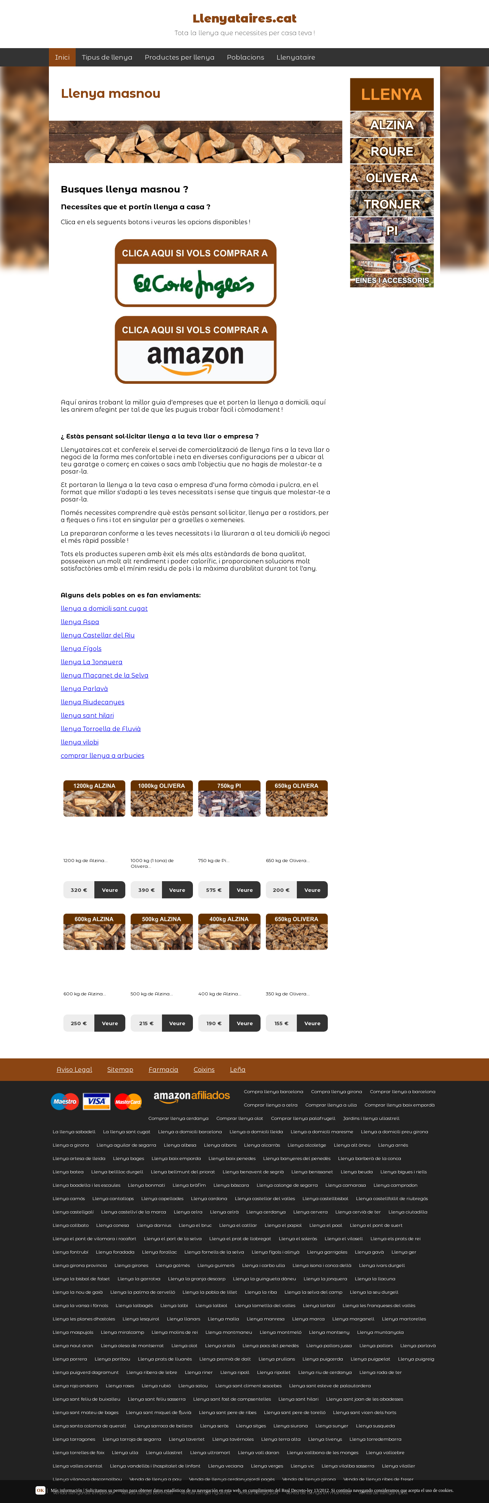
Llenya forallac (159, 1252)
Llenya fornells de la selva (214, 1252)
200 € (281, 890)
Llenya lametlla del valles (265, 1305)
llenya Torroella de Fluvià (101, 729)
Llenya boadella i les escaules (86, 1185)
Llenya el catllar (238, 1225)
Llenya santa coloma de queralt (89, 1426)
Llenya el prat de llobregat (240, 1238)
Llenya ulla (125, 1452)
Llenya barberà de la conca (369, 1158)
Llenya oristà (220, 1345)
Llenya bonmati (146, 1185)
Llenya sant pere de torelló (294, 1412)
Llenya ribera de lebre (151, 1372)
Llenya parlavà (418, 1345)
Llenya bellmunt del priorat (183, 1172)
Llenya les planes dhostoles (84, 1319)
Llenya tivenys (325, 1439)
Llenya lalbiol (211, 1305)
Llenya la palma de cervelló (142, 1292)
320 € (79, 890)
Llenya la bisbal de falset (81, 1278)
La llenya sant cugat (127, 1131)
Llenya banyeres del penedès (296, 1158)
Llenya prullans (277, 1359)
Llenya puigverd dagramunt (86, 1372)
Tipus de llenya (107, 57)
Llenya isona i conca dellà (322, 1265)
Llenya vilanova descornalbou (87, 1479)
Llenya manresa (266, 1319)
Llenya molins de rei (175, 1332)
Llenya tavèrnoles (233, 1439)
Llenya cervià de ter (358, 1212)
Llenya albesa (180, 1145)
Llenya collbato (71, 1225)
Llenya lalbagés (134, 1305)
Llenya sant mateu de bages (85, 1412)
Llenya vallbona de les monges (322, 1452)
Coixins (204, 1069)
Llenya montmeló (280, 1332)
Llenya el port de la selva (173, 1238)
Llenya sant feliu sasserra (157, 1399)
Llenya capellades (162, 1198)
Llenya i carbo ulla (263, 1265)
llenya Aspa (80, 622)
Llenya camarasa (345, 1185)
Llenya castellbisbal (325, 1198)
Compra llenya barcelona (273, 1091)
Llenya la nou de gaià (78, 1292)
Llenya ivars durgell (382, 1265)
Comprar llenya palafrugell (303, 1118)
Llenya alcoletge (307, 1145)
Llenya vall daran (258, 1452)
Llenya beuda (357, 1172)
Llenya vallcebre (385, 1452)
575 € (214, 890)
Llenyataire (296, 57)
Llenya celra (188, 1212)
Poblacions (245, 57)
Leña (238, 1069)
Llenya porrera (70, 1359)
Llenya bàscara (231, 1185)
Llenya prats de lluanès (165, 1359)
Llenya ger (404, 1252)
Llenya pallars (376, 1345)
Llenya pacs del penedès (271, 1345)
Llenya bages (128, 1158)
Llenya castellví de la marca (133, 1212)
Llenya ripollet (274, 1372)
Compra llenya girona (336, 1091)
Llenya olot (185, 1345)
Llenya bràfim (189, 1185)
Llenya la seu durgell (374, 1292)
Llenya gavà (369, 1252)
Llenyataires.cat (244, 18)
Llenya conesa (112, 1225)
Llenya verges (267, 1466)
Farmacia (163, 1069)
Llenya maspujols (73, 1332)
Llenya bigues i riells (404, 1172)
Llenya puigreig (416, 1359)
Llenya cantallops (113, 1198)
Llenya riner (199, 1372)
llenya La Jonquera (92, 662)
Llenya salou (193, 1385)
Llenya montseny (329, 1332)
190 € (214, 1023)
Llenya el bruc (195, 1225)
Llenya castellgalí (73, 1212)
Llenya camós (69, 1198)
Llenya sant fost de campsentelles (232, 1399)
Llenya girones (131, 1265)
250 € (79, 1023)
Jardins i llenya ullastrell (371, 1118)
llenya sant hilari (87, 715)
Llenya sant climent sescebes (248, 1385)
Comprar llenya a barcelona (403, 1091)
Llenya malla (223, 1319)
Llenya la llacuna (375, 1278)
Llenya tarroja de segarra (132, 1439)
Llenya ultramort (210, 1452)
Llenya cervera (310, 1212)
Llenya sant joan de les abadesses (364, 1399)
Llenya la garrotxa (139, 1278)
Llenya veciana (225, 1466)
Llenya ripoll (234, 1372)
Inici (62, 57)
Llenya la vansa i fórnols (80, 1305)
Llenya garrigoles (327, 1252)
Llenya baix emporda (176, 1158)
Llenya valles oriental (77, 1466)
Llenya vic (302, 1466)
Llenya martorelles (404, 1319)
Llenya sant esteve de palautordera (330, 1385)
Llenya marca (308, 1319)
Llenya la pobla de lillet (210, 1292)
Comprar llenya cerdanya (178, 1118)
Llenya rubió (156, 1385)
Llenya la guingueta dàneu (264, 1278)
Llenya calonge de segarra (287, 1185)
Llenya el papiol (283, 1225)
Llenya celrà (224, 1212)
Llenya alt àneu (352, 1145)
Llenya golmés (173, 1265)
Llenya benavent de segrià (253, 1172)
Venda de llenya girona (309, 1479)
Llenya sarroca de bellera (163, 1426)
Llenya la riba (261, 1292)
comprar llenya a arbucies (102, 755)
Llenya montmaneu (229, 1332)
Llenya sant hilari (299, 1399)
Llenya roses (120, 1385)
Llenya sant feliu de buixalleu (86, 1399)
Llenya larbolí (319, 1305)
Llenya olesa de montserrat (132, 1345)
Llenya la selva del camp (313, 1292)
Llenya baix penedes (232, 1158)
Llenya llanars (183, 1319)
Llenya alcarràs (262, 1145)
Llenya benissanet (312, 1172)
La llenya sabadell (74, 1131)
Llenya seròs (214, 1426)
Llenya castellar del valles (265, 1198)
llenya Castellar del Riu (98, 635)
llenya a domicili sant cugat (104, 608)
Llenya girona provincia (80, 1265)
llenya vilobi (80, 742)
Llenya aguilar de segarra (126, 1145)
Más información (66, 1490)
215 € (146, 1023)
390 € (146, 890)
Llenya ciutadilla (408, 1212)
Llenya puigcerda (323, 1359)
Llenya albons (220, 1145)
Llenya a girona (71, 1145)
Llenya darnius (154, 1225)
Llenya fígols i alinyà (276, 1252)
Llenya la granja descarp (196, 1278)
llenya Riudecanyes (93, 702)
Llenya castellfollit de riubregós (392, 1198)
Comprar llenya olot (239, 1118)
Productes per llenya (180, 57)
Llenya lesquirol (141, 1319)
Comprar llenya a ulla (331, 1105)
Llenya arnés (393, 1145)
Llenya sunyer (332, 1426)
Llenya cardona (209, 1198)
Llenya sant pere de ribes (227, 1412)
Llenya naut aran (73, 1345)
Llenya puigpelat (370, 1359)
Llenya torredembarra (376, 1439)
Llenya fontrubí (70, 1252)
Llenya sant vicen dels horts (364, 1412)
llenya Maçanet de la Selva (105, 675)
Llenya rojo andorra (75, 1385)
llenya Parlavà (84, 688)
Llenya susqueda (375, 1426)
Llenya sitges (251, 1426)
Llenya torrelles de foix (78, 1452)
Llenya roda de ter (380, 1372)
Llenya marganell (353, 1319)
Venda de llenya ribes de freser (378, 1479)
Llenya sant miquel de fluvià (158, 1412)
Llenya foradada (115, 1252)
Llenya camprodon (396, 1185)
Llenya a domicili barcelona (190, 1131)
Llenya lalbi (174, 1305)
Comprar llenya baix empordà (399, 1105)
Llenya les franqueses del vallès (379, 1305)
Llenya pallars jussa (329, 1345)
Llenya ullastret (164, 1452)
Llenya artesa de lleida (79, 1158)
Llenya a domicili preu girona (394, 1131)
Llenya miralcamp (122, 1332)
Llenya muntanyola (380, 1332)
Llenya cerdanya (266, 1212)
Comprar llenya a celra (271, 1105)
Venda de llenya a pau (155, 1479)
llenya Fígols (81, 648)
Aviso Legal (74, 1069)
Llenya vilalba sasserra (348, 1466)
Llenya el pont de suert (376, 1225)
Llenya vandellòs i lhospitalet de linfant (155, 1466)
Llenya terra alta (281, 1439)
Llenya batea (68, 1172)
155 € (281, 1023)
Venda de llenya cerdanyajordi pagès (232, 1479)
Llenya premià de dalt (225, 1359)
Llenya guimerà (216, 1265)
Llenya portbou (112, 1359)
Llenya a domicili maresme (322, 1131)
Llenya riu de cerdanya (325, 1372)
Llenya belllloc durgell (117, 1172)
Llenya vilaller (398, 1466)
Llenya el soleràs (298, 1238)
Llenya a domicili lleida (256, 1131)
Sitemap (120, 1069)
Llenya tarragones (74, 1439)
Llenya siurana (291, 1426)
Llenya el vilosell (344, 1238)
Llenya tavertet (187, 1439)
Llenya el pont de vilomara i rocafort (94, 1238)
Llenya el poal (325, 1225)
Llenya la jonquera (325, 1278)
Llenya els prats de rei (396, 1238)
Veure (110, 890)
